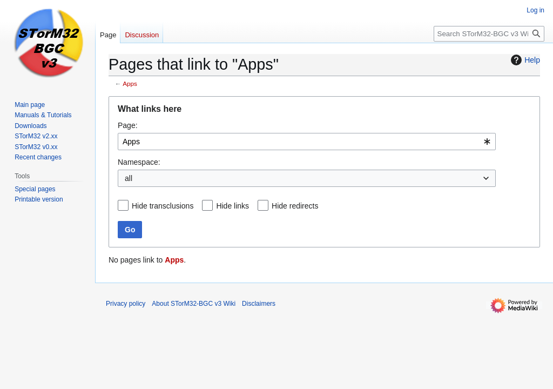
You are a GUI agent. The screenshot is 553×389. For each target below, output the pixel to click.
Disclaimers (258, 303)
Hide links (232, 206)
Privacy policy (125, 303)
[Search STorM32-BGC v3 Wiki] (489, 34)
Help (524, 60)
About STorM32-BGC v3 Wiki (193, 303)
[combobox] (307, 141)
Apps (130, 83)
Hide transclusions (162, 206)
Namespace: (139, 162)
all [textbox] (128, 178)
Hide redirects (295, 206)
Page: (128, 125)
